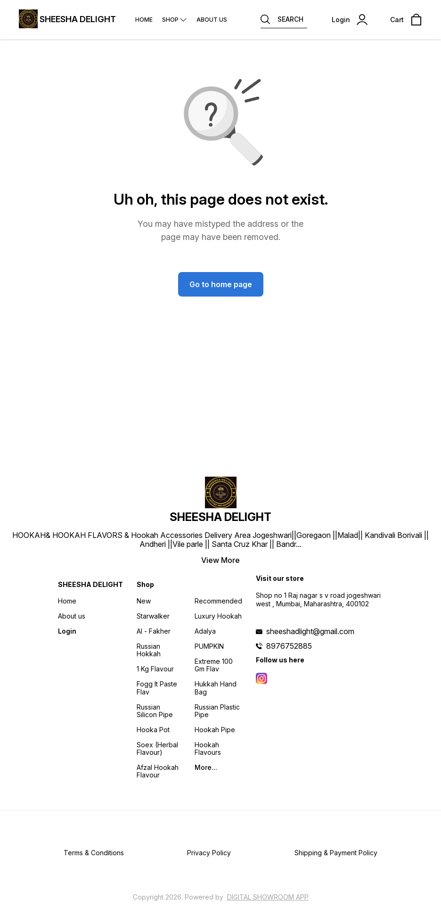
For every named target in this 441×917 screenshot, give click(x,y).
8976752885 (289, 646)
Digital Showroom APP (268, 897)
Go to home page (220, 284)
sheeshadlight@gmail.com (310, 631)
